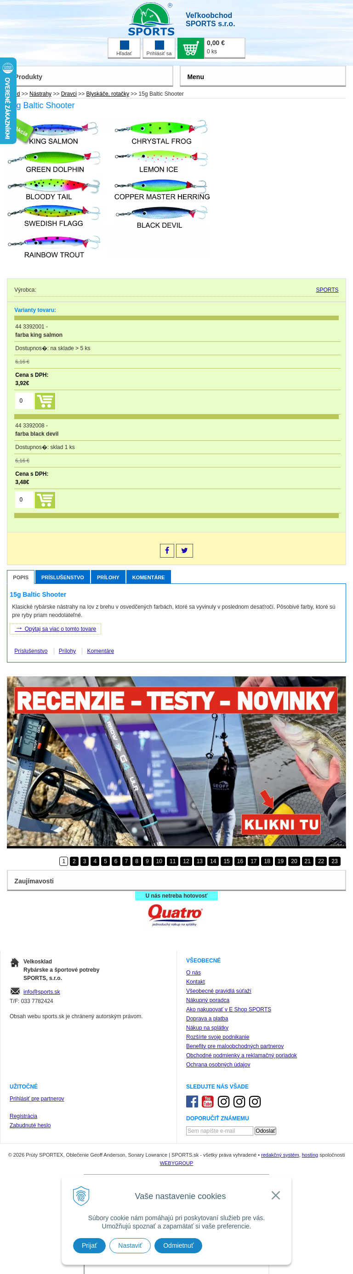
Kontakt (195, 982)
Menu (195, 77)
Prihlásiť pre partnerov (37, 1098)
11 (173, 861)
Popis (20, 577)
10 (159, 861)
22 (321, 861)
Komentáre (148, 577)
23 (334, 861)
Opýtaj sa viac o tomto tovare (55, 628)
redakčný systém (280, 1155)
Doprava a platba (207, 1018)
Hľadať (124, 48)
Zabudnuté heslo (30, 1125)
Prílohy (108, 577)
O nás (193, 972)
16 (240, 861)
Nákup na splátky (207, 1028)
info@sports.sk (41, 992)
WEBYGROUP (177, 1163)
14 (213, 861)
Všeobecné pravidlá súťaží (218, 991)
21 (308, 861)
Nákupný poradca (207, 1000)
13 (200, 861)
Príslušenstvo (62, 577)
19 (281, 861)
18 (267, 861)
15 (226, 861)
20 (294, 861)
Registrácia (23, 1116)
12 (186, 861)
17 (253, 861)
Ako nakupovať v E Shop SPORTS (228, 1009)
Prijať (89, 1245)
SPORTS (327, 290)
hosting (310, 1155)
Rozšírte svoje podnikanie (217, 1037)
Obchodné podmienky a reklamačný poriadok (241, 1055)
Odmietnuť (178, 1245)
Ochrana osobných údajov (218, 1064)
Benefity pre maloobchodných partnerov (235, 1046)
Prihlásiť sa (159, 48)
